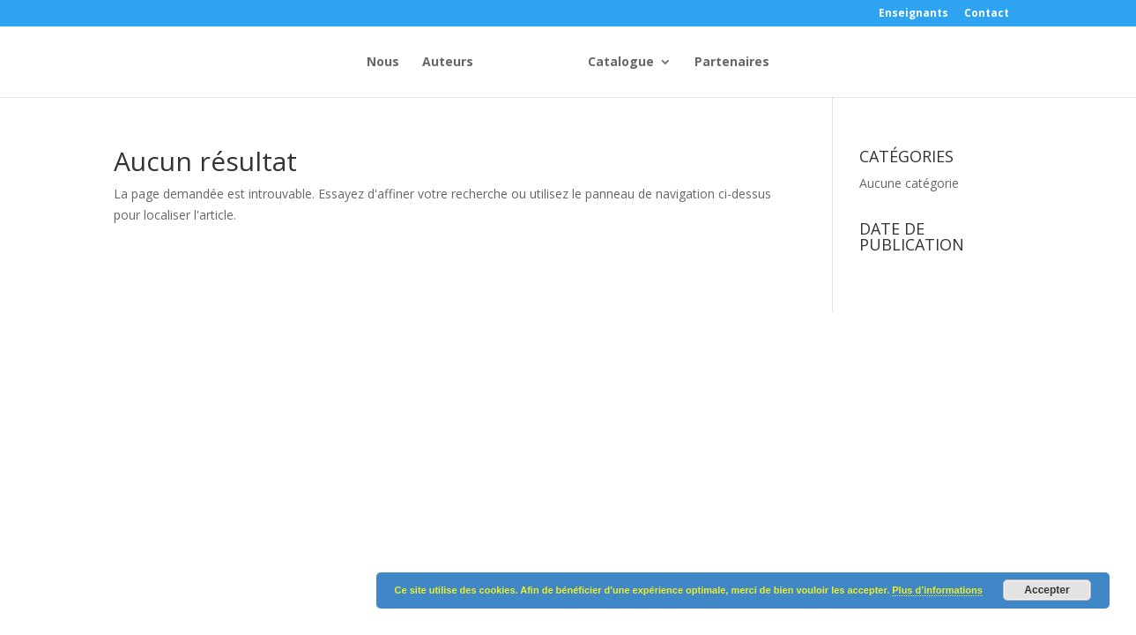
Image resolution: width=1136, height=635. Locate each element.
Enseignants (913, 14)
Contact (986, 14)
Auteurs (362, 63)
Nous (297, 63)
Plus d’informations (937, 590)
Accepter (1046, 590)
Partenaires (817, 63)
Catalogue (706, 63)
